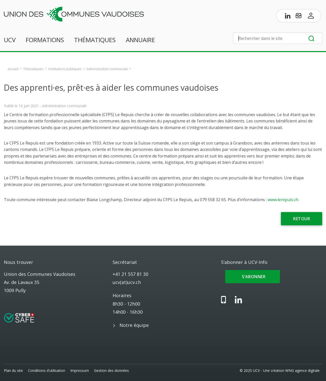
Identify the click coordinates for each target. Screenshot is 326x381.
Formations (45, 40)
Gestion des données (111, 370)
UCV (10, 40)
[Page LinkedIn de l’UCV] (288, 17)
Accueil (13, 69)
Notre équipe (134, 325)
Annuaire (140, 40)
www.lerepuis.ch (283, 199)
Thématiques (95, 40)
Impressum (79, 370)
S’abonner (252, 276)
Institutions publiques (65, 69)
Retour (301, 218)
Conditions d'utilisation (46, 370)
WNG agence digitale (302, 370)
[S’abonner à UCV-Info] (298, 17)
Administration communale (107, 69)
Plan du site (13, 370)
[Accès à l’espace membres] (311, 17)
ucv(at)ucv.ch (127, 282)
